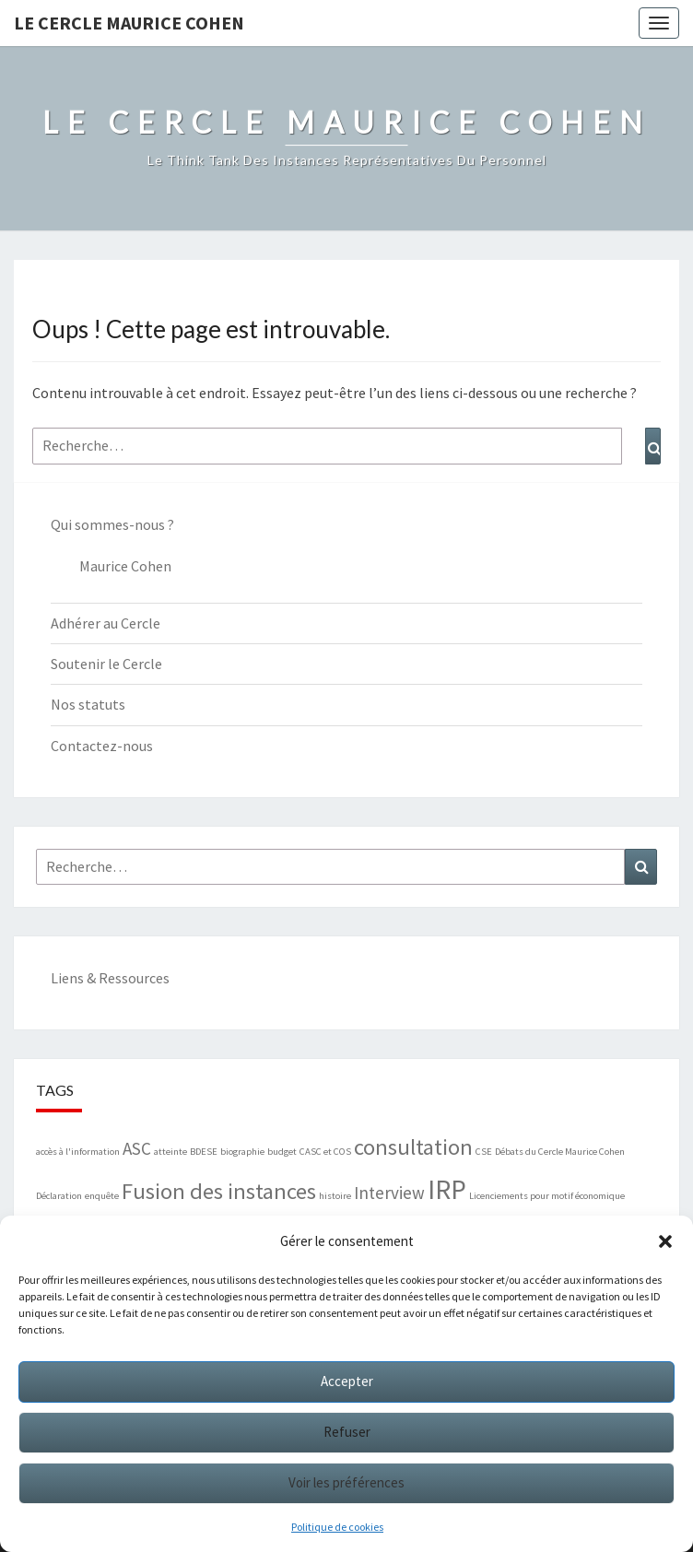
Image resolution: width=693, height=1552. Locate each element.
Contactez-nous (102, 745)
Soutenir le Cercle (106, 663)
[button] (665, 1241)
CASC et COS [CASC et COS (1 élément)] (325, 1152)
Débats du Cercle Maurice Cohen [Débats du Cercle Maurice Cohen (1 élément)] (560, 1152)
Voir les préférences (346, 1482)
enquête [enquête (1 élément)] (102, 1196)
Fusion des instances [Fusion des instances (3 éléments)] (219, 1191)
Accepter (347, 1381)
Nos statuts (88, 704)
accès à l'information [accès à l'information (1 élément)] (78, 1152)
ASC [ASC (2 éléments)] (137, 1148)
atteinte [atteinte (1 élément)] (170, 1152)
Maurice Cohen (125, 566)
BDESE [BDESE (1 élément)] (203, 1152)
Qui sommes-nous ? (112, 524)
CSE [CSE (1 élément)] (484, 1152)
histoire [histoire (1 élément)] (335, 1196)
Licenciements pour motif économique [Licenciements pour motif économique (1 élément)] (547, 1196)
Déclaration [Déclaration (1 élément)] (59, 1196)
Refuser (346, 1431)
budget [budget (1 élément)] (282, 1152)
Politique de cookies (337, 1527)
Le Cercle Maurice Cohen (129, 22)
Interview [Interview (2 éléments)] (389, 1193)
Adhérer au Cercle (105, 623)
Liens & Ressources (110, 978)
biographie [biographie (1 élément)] (242, 1152)
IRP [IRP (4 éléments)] (447, 1189)
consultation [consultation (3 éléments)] (413, 1147)
